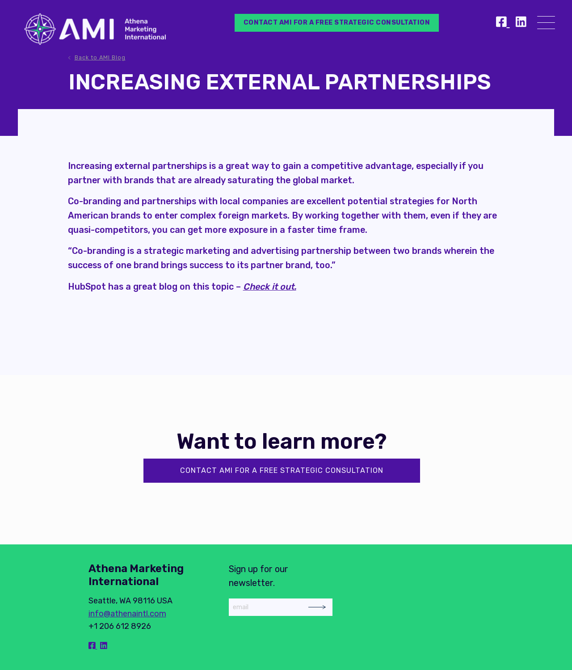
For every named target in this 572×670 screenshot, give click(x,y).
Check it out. (269, 286)
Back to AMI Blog (100, 57)
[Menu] (546, 24)
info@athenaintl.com (127, 614)
